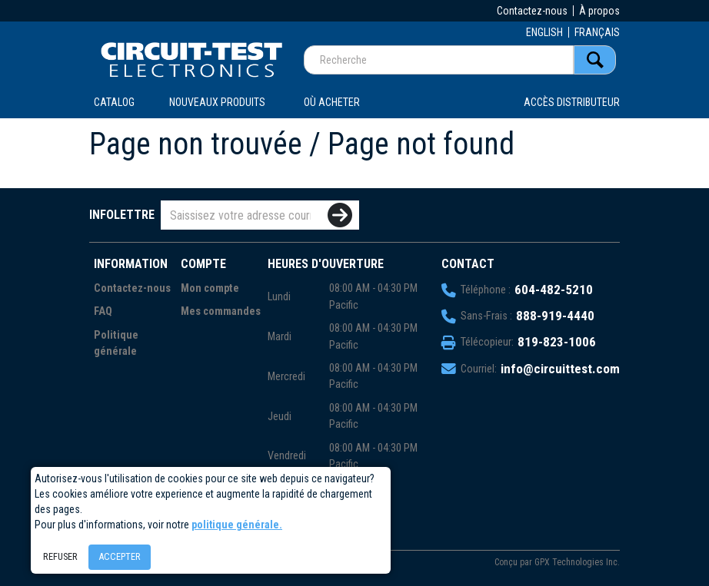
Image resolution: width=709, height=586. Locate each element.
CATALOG (114, 102)
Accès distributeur (572, 102)
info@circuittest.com (560, 368)
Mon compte (210, 288)
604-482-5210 (553, 289)
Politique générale (116, 344)
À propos (599, 11)
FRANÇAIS (597, 32)
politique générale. (236, 524)
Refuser (60, 556)
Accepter (119, 556)
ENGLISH (544, 32)
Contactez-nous (532, 11)
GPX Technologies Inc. (577, 562)
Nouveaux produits (217, 102)
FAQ (103, 311)
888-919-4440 (555, 315)
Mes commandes (221, 311)
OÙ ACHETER (332, 102)
